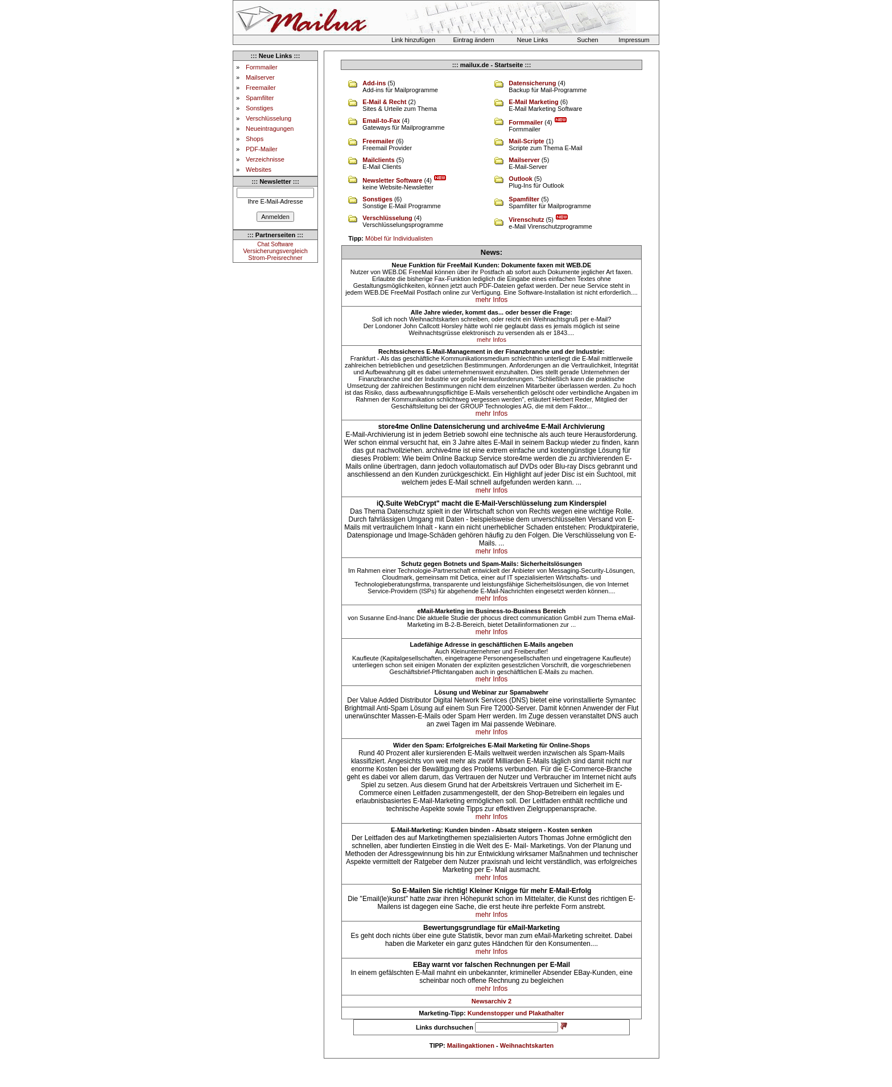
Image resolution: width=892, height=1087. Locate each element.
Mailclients (378, 159)
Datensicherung (532, 83)
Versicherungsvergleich (275, 250)
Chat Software (275, 244)
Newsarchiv (489, 1001)
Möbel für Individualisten (399, 238)
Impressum (633, 39)
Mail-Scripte (526, 141)
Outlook (520, 178)
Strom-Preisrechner (275, 257)
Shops (254, 138)
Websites (258, 169)
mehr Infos (492, 300)
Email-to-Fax (381, 120)
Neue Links (532, 39)
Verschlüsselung (268, 118)
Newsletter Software (392, 180)
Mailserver (260, 77)
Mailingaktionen (470, 1045)
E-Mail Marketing (533, 101)
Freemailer (261, 87)
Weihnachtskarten (527, 1045)
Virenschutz (526, 219)
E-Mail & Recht (384, 101)
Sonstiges (259, 108)
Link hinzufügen (413, 39)
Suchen (587, 39)
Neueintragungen (270, 128)
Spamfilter (260, 97)
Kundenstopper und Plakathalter (516, 1013)
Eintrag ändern (473, 39)
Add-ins (374, 83)
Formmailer (262, 67)
